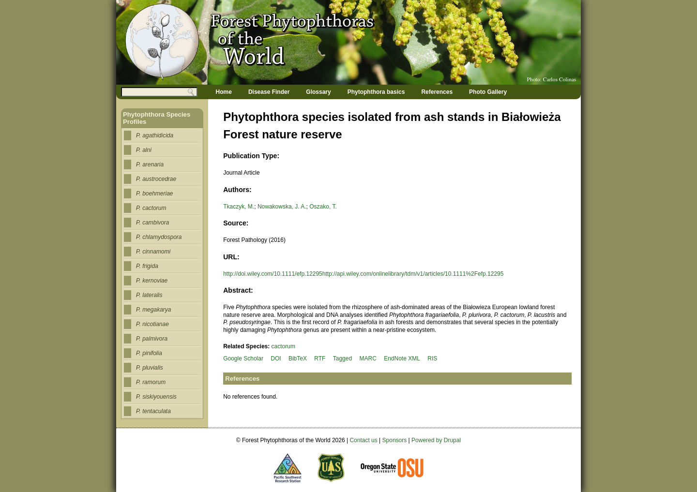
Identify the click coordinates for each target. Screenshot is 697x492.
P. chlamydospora (159, 237)
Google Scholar (243, 358)
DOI (276, 358)
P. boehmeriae (154, 193)
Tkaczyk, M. (238, 206)
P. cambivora (152, 222)
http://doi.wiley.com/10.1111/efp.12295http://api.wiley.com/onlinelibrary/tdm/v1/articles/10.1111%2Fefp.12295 (363, 273)
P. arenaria (150, 164)
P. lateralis (149, 295)
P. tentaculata (153, 411)
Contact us (363, 440)
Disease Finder (268, 92)
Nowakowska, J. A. (282, 206)
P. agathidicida (154, 135)
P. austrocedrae (156, 179)
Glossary (318, 92)
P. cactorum (151, 208)
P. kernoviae (151, 280)
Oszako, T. (322, 206)
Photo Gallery (488, 92)
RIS (432, 358)
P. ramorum (151, 382)
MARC (367, 358)
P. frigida (147, 266)
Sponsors (394, 440)
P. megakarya (153, 309)
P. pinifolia (149, 353)
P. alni (144, 150)
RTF (319, 358)
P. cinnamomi (153, 251)
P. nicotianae (152, 324)
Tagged (342, 358)
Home (224, 92)
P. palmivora (151, 338)
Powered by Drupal (436, 440)
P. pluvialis (149, 367)
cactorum (283, 346)
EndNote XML (402, 358)
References (437, 92)
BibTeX (297, 358)
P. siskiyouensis (156, 396)
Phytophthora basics (376, 92)
